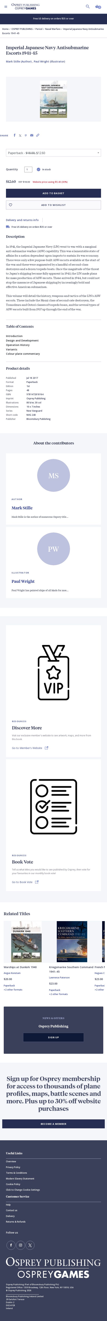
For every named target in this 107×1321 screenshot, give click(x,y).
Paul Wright (23, 581)
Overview (11, 1161)
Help (8, 1204)
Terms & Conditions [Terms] (16, 1172)
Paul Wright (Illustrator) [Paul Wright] (49, 61)
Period (38, 29)
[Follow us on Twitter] (30, 1245)
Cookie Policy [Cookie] (13, 1184)
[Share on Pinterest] (25, 135)
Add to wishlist (53, 205)
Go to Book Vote (22, 882)
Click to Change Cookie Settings (23, 1189)
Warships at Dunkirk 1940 (20, 967)
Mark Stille (22, 507)
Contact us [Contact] (11, 1210)
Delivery (10, 1216)
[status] (28, 169)
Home (5, 29)
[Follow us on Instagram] (20, 1245)
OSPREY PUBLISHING (22, 29)
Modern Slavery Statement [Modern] (20, 1178)
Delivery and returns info (22, 220)
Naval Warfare (53, 29)
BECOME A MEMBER (53, 1124)
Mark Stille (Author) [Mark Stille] (19, 61)
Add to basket (53, 193)
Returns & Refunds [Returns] (16, 1221)
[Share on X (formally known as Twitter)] (20, 135)
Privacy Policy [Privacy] (13, 1167)
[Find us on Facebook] (11, 1245)
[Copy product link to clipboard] (37, 135)
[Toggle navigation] (6, 6)
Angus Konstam (12, 973)
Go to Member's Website (27, 748)
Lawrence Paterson (59, 977)
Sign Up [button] (53, 1037)
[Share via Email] (31, 135)
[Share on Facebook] (14, 135)
